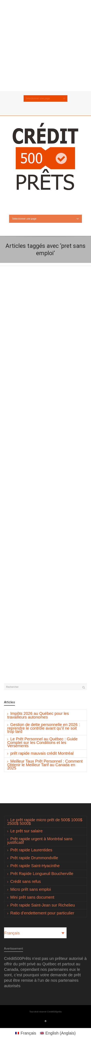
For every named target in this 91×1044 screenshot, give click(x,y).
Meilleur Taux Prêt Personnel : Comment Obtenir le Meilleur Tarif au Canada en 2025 (45, 764)
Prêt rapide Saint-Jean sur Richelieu (42, 905)
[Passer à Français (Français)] (25, 1033)
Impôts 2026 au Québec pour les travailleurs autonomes (38, 715)
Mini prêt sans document (32, 897)
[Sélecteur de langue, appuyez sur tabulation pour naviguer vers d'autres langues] (35, 932)
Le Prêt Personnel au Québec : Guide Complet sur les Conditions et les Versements (42, 742)
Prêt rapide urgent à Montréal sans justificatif (39, 841)
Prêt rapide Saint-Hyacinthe (35, 865)
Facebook (48, 108)
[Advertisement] (45, 45)
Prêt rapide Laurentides (31, 850)
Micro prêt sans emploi (30, 889)
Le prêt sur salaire (26, 831)
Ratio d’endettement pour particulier (42, 913)
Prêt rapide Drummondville (34, 858)
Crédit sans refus (25, 881)
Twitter (42, 108)
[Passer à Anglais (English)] (58, 1033)
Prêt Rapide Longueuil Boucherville (41, 873)
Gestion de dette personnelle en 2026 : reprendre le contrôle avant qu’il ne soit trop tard (43, 728)
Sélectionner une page (45, 98)
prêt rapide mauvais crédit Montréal (41, 753)
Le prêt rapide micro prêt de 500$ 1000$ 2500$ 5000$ (44, 822)
